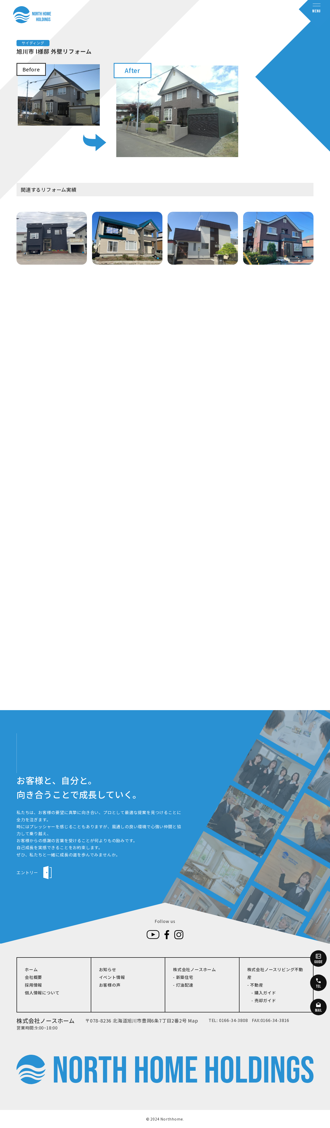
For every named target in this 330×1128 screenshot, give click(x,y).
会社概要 (33, 977)
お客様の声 (110, 985)
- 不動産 (255, 985)
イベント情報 (112, 977)
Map (193, 1020)
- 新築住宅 (183, 977)
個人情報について (42, 992)
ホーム (31, 969)
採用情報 (33, 985)
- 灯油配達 (183, 985)
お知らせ (107, 969)
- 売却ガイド (261, 1000)
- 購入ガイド (261, 992)
